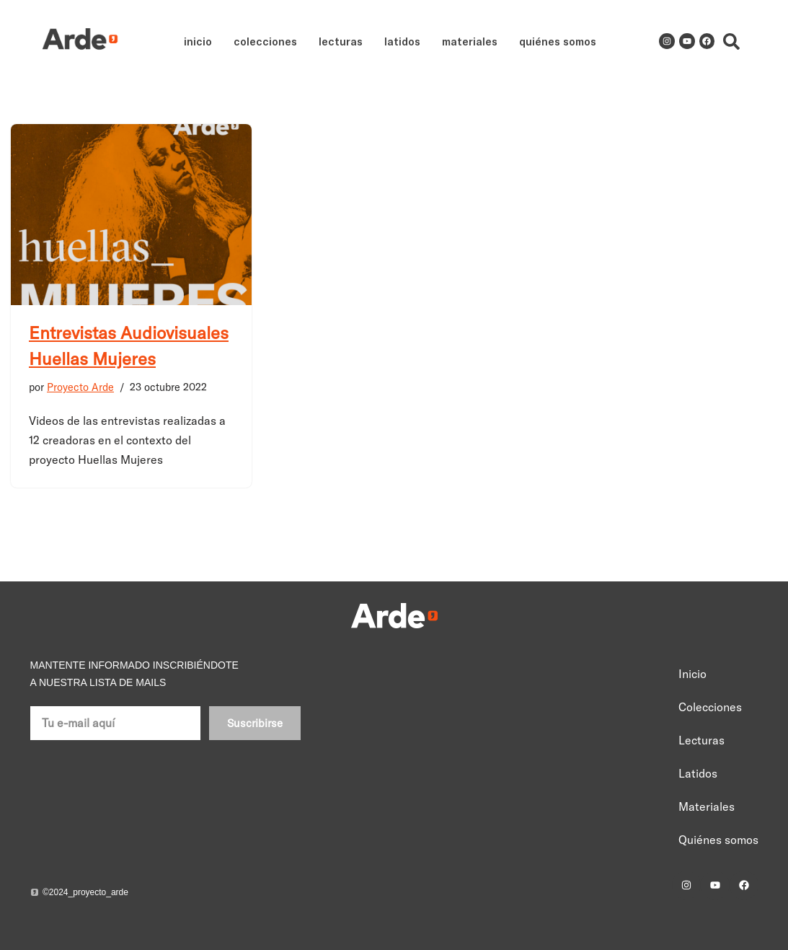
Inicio (198, 41)
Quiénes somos (557, 41)
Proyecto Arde (80, 387)
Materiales (469, 41)
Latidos (402, 41)
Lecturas (341, 41)
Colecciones (265, 41)
